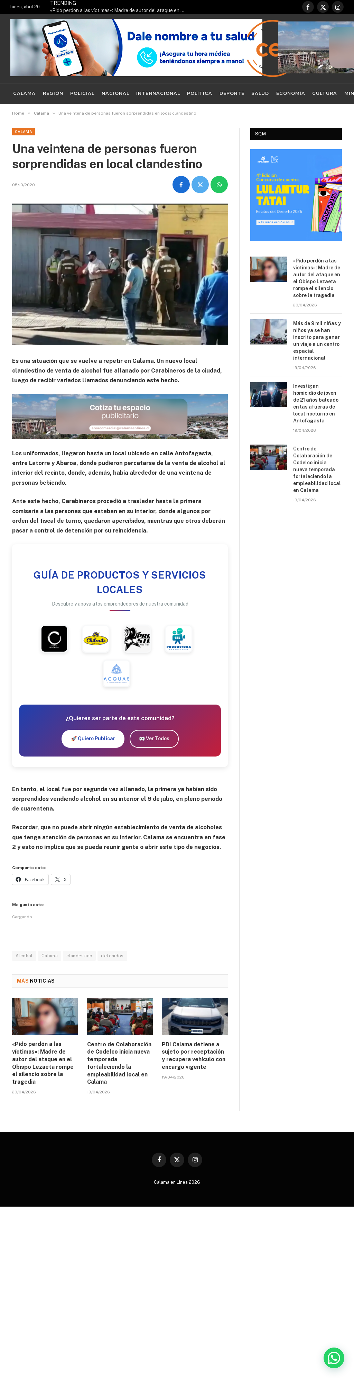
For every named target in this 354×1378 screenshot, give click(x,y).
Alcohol (24, 955)
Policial (82, 93)
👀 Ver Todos (154, 738)
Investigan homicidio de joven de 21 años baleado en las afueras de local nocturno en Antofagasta (315, 403)
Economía (290, 93)
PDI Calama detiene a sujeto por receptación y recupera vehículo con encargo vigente (193, 1055)
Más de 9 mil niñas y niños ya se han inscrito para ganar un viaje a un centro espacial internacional (317, 341)
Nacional (115, 93)
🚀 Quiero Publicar (93, 738)
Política (199, 93)
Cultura (324, 93)
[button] (334, 1358)
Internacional (158, 93)
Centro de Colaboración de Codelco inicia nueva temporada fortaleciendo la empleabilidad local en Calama (119, 1063)
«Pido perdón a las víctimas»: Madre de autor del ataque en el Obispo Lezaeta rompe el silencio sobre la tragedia (119, 10)
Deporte (232, 93)
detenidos (112, 955)
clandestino (79, 955)
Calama (24, 93)
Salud (260, 93)
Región (53, 93)
